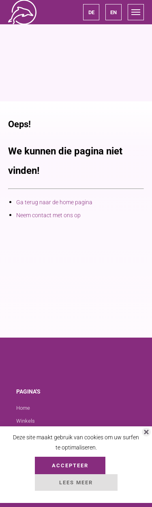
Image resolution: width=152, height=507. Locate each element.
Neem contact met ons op (48, 215)
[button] (91, 12)
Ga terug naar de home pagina (54, 202)
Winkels (25, 421)
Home (23, 408)
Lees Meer (76, 482)
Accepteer (70, 465)
